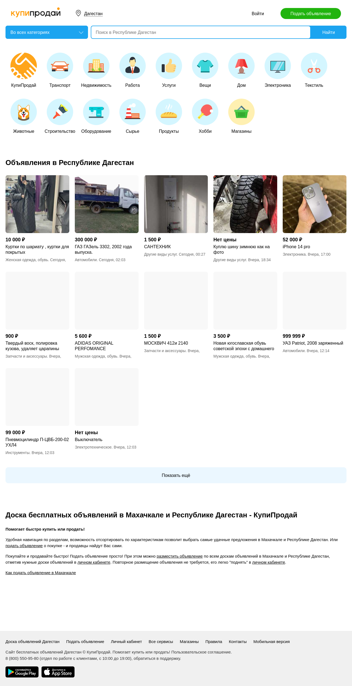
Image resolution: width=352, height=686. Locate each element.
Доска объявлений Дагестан (32, 641)
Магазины (241, 116)
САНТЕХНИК (157, 246)
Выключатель (88, 439)
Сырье (132, 116)
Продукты (169, 116)
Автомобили (86, 260)
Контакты (238, 641)
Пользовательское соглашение (201, 652)
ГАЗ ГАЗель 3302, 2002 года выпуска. (103, 249)
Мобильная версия (272, 641)
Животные (23, 116)
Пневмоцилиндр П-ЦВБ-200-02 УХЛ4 (37, 442)
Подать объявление (310, 13)
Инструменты (17, 452)
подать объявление (24, 545)
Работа (132, 70)
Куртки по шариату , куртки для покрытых (37, 249)
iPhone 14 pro (296, 246)
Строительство (60, 116)
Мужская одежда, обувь (96, 356)
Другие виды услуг (160, 254)
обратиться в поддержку (157, 658)
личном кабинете (94, 562)
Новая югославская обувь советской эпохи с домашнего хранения (243, 346)
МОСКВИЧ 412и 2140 (166, 343)
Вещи (205, 70)
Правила (213, 641)
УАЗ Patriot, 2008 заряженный (313, 343)
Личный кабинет (126, 641)
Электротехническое (93, 447)
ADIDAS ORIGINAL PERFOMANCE (94, 346)
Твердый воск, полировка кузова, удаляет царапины (32, 346)
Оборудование (96, 116)
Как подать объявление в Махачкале (41, 572)
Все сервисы (161, 641)
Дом (241, 70)
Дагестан (93, 13)
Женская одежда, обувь (27, 260)
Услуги (169, 70)
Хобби (205, 116)
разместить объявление (180, 556)
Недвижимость (96, 70)
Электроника (278, 70)
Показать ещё (176, 475)
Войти (258, 13)
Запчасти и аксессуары (26, 356)
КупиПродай (23, 70)
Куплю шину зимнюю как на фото (241, 249)
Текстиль (314, 70)
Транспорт (60, 70)
